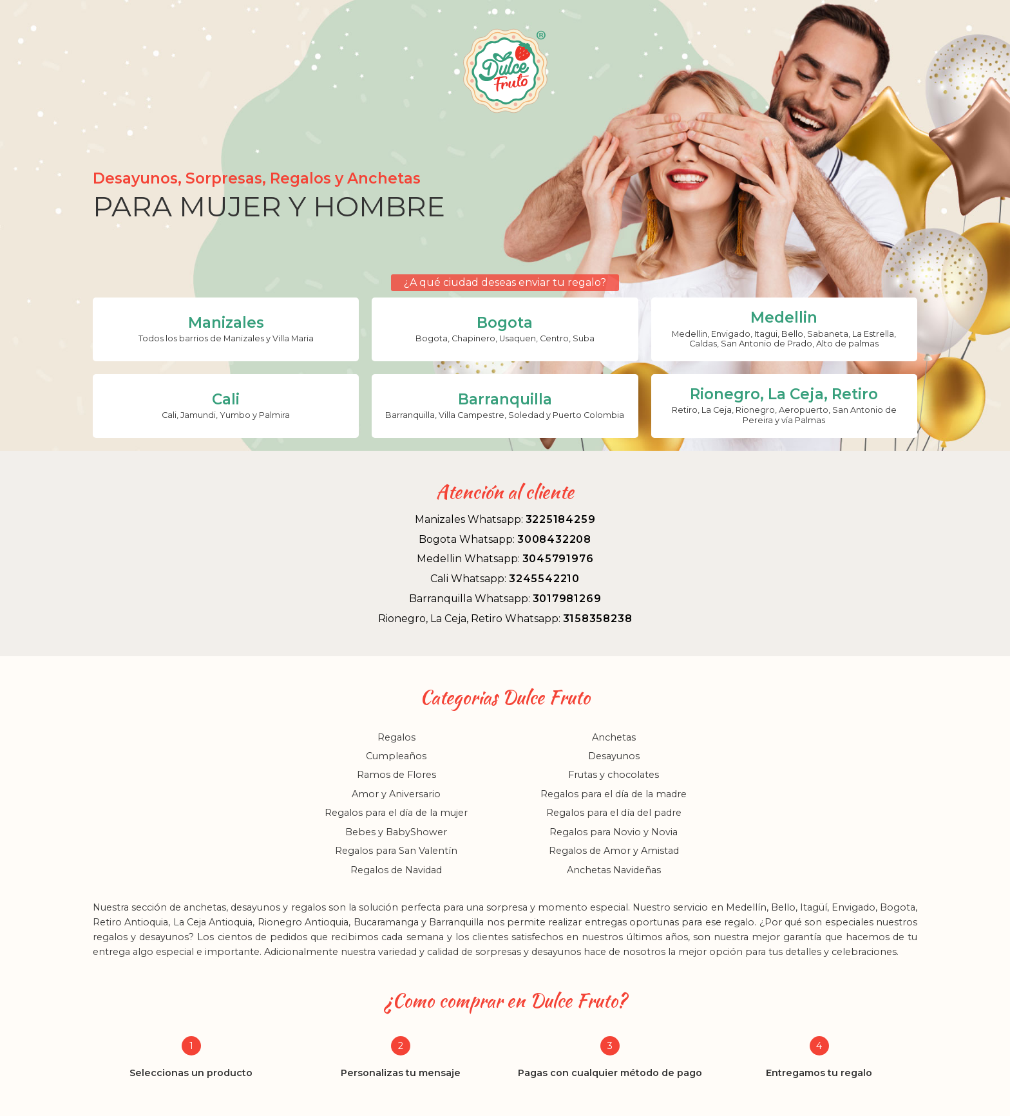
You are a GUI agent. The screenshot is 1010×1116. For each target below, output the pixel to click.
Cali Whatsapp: (505, 578)
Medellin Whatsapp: (505, 559)
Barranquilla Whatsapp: (505, 598)
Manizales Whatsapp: (505, 519)
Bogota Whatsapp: (505, 539)
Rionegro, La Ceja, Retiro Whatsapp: (505, 618)
